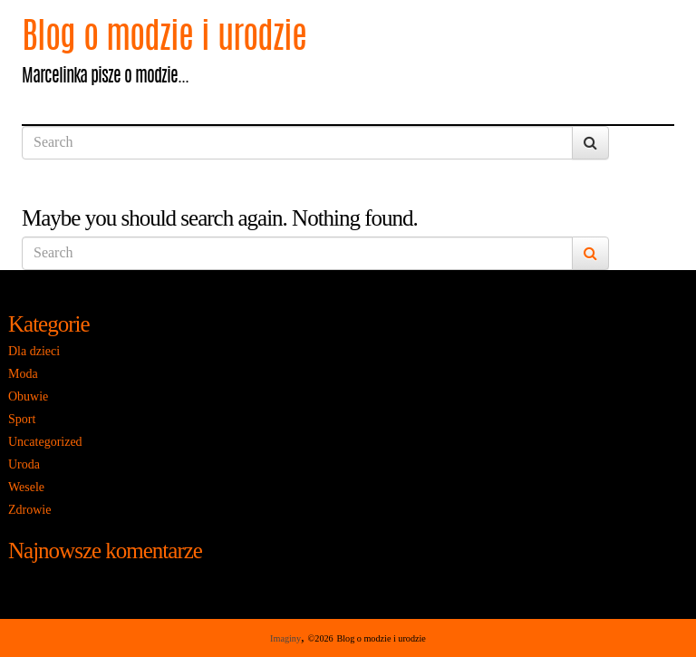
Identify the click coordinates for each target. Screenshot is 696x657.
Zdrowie (29, 510)
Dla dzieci (34, 351)
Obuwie (28, 396)
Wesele (26, 487)
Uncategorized (45, 442)
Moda (23, 374)
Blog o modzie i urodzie (164, 39)
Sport (21, 419)
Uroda (24, 464)
